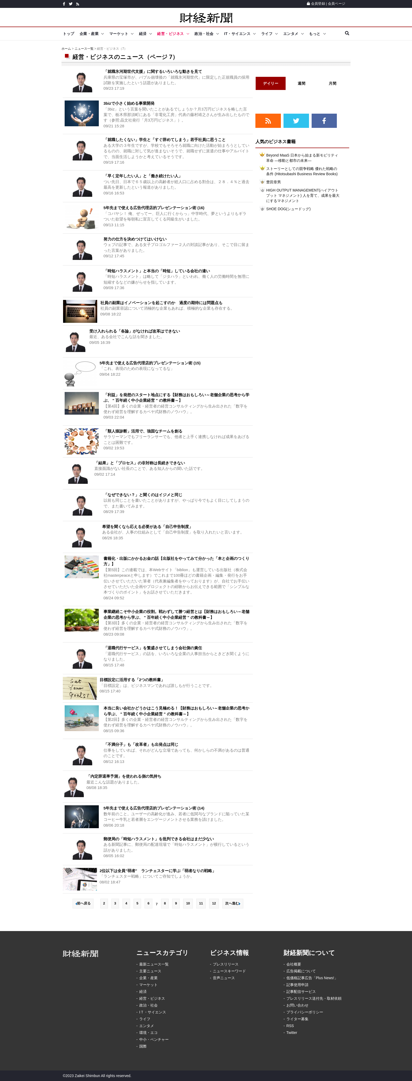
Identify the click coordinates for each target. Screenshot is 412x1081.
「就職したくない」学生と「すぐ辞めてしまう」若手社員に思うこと (165, 139)
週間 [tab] (301, 83)
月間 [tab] (332, 83)
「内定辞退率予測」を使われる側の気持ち (123, 776)
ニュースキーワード (229, 971)
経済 (143, 34)
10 (188, 903)
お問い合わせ (297, 1005)
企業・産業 (89, 34)
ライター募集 (297, 1019)
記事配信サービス (301, 991)
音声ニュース (224, 978)
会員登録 (316, 4)
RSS (290, 1026)
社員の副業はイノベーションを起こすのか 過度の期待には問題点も (161, 302)
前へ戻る (83, 903)
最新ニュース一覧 (154, 964)
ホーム (66, 49)
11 (201, 903)
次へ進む (232, 903)
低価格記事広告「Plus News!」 (312, 978)
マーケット (118, 34)
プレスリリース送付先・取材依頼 (314, 998)
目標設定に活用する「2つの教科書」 (132, 679)
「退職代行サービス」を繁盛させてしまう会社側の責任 (153, 648)
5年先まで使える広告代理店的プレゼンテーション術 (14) (154, 808)
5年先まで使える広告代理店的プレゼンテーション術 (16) (154, 207)
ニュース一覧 (84, 49)
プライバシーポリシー (304, 1012)
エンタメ (290, 34)
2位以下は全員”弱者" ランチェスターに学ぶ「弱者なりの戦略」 (158, 870)
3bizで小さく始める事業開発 (129, 103)
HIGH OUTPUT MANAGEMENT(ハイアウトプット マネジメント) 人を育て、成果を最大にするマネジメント (302, 195)
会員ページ (336, 4)
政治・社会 (204, 34)
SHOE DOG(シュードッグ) (288, 209)
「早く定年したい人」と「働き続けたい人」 (143, 176)
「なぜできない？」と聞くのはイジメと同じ (143, 494)
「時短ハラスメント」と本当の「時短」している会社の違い (157, 271)
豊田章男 (273, 182)
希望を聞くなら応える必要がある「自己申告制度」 (147, 526)
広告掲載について (301, 971)
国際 (143, 1046)
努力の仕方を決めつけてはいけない (135, 239)
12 (214, 903)
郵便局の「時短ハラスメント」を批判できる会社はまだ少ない (159, 839)
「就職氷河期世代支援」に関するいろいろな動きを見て (153, 71)
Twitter (291, 1032)
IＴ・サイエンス (152, 1012)
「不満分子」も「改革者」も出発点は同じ (141, 744)
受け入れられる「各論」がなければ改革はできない (134, 331)
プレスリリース (226, 964)
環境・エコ (148, 1032)
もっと (315, 34)
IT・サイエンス (237, 34)
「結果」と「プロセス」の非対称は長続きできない (139, 463)
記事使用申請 (297, 985)
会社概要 (293, 964)
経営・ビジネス (170, 34)
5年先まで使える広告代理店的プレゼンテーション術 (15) (150, 363)
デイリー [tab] (270, 83)
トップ (68, 34)
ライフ (267, 34)
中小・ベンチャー (154, 1039)
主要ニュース (150, 971)
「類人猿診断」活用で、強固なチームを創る (143, 431)
